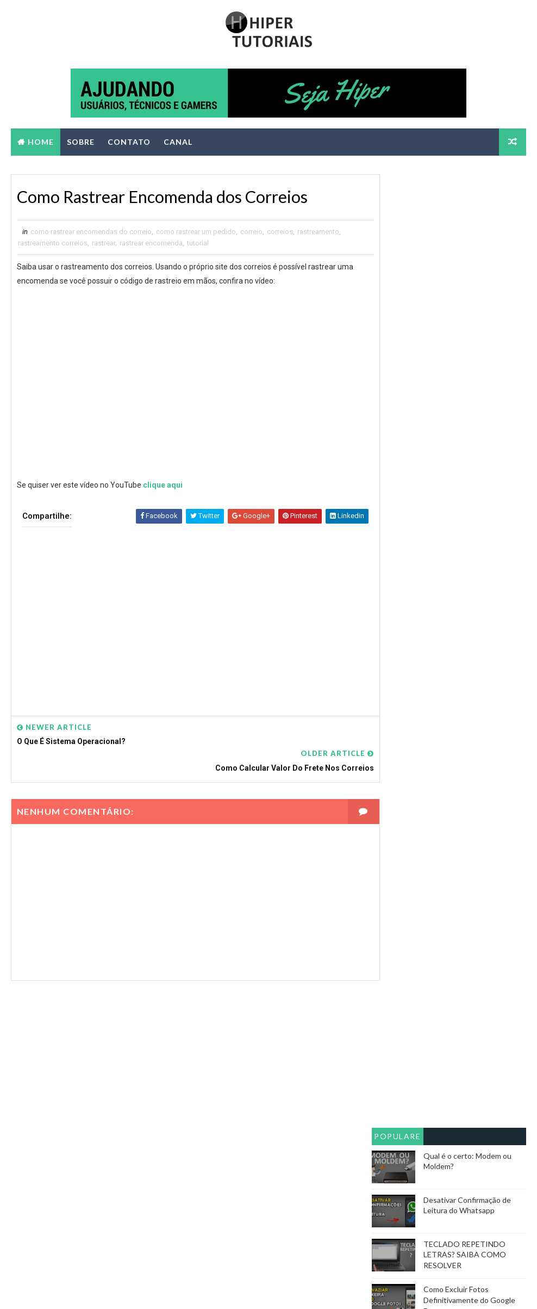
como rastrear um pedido (196, 233)
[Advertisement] (186, 615)
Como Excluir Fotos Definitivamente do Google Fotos (469, 494)
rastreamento (318, 233)
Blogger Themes (214, 1289)
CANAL (178, 141)
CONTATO (129, 141)
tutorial (198, 244)
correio (251, 233)
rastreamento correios (53, 244)
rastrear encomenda (151, 244)
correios (280, 233)
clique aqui (163, 486)
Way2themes (106, 1289)
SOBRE (81, 141)
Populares (397, 332)
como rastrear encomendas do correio (91, 233)
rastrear (103, 244)
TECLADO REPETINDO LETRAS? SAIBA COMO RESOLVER (464, 448)
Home (41, 141)
